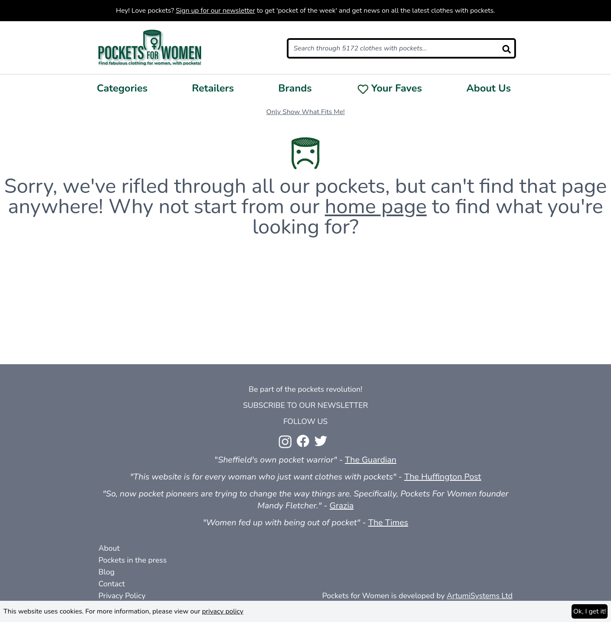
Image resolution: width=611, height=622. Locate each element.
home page (376, 206)
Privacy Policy (122, 596)
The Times (388, 522)
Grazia (342, 505)
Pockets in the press (132, 560)
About (109, 548)
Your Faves (396, 88)
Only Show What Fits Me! (305, 112)
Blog (106, 572)
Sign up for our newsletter (215, 10)
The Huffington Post (442, 477)
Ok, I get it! (589, 611)
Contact (111, 584)
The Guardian (370, 460)
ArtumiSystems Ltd (480, 596)
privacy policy (223, 611)
